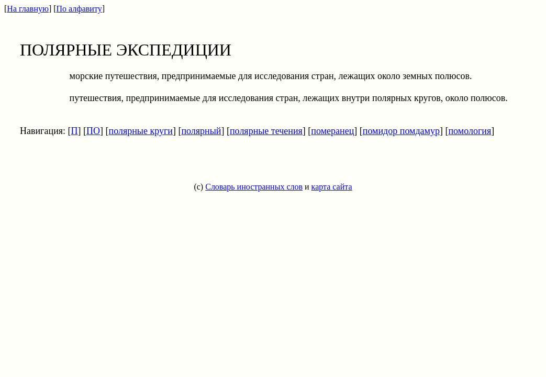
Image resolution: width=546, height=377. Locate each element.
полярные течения (266, 131)
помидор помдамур (401, 131)
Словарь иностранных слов (254, 186)
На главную (28, 8)
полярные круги (141, 131)
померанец (332, 131)
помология (469, 131)
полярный (201, 131)
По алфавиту (79, 8)
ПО (93, 131)
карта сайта (331, 186)
